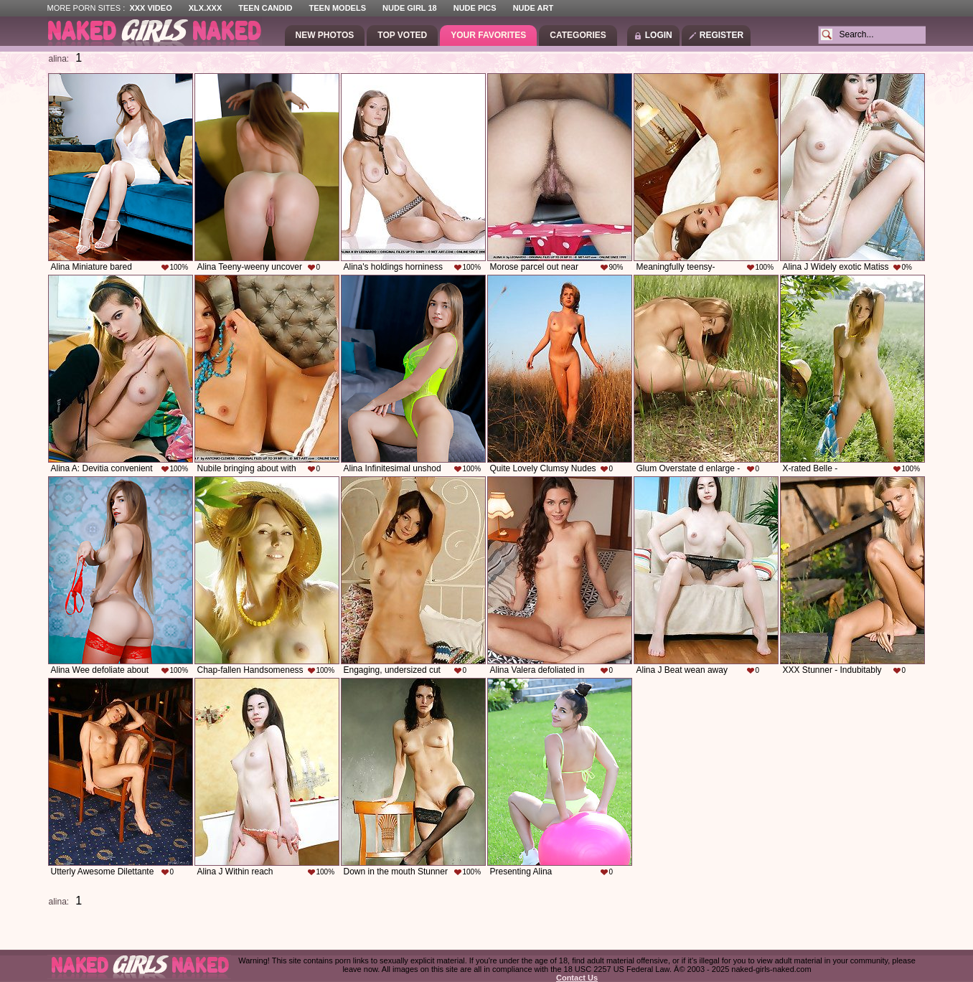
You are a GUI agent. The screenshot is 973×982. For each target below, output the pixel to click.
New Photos (325, 35)
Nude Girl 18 (409, 8)
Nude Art (533, 8)
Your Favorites (488, 35)
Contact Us (577, 977)
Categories (578, 35)
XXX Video (150, 8)
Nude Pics (475, 8)
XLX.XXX (205, 8)
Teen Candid (265, 8)
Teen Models (337, 8)
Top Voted (402, 35)
